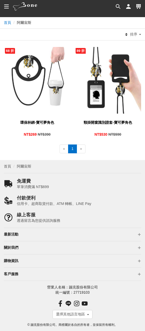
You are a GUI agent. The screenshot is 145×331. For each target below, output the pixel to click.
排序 (133, 34)
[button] (118, 6)
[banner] (25, 6)
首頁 (7, 22)
